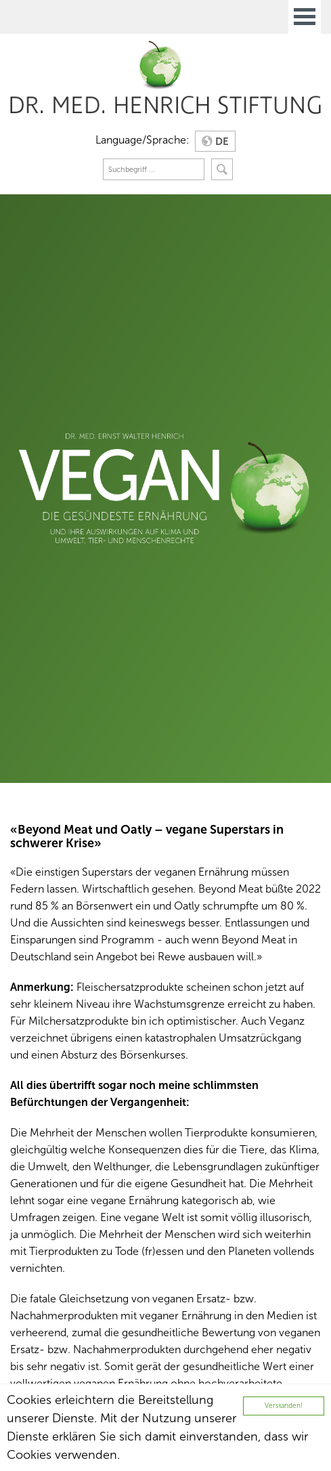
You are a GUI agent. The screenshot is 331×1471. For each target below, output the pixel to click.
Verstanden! (284, 1405)
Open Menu (304, 17)
